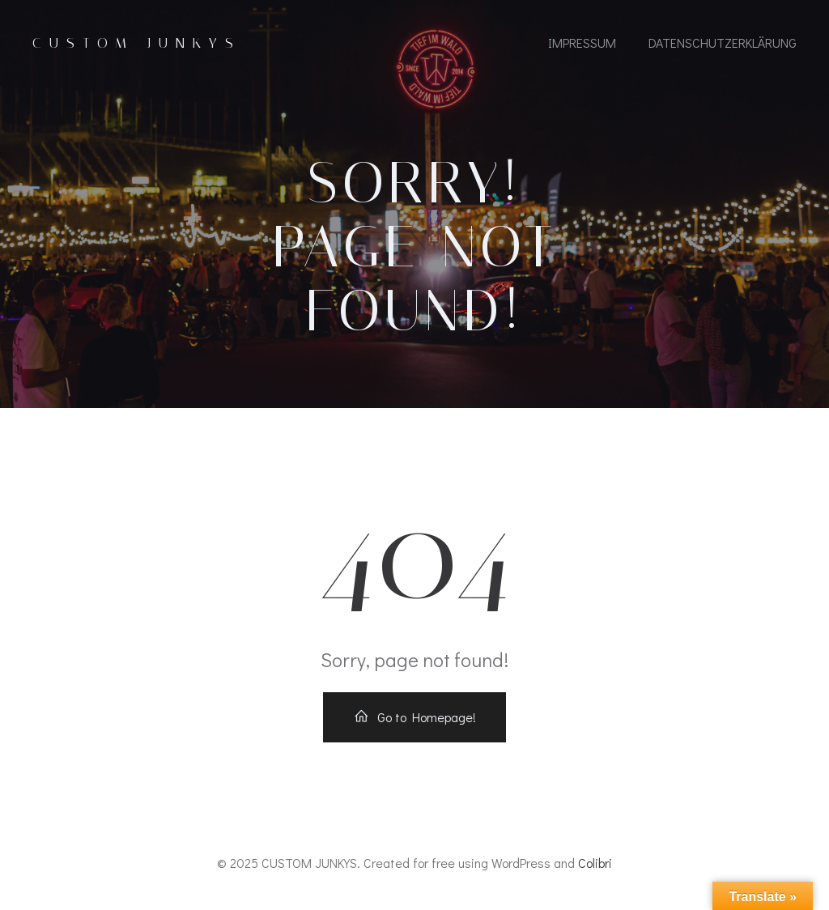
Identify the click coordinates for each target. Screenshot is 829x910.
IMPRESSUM (582, 42)
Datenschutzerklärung (722, 42)
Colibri (595, 862)
